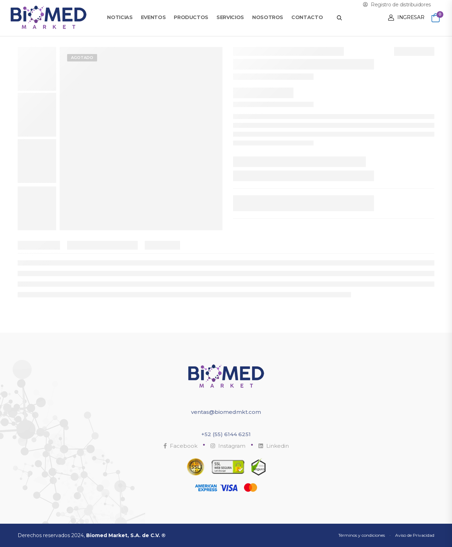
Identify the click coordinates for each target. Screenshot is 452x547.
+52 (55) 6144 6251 (226, 434)
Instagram (227, 445)
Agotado (82, 57)
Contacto (307, 17)
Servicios (230, 17)
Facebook (180, 445)
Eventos (153, 17)
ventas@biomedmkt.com (226, 412)
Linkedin (273, 445)
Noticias (119, 17)
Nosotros (267, 17)
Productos (191, 17)
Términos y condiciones (361, 535)
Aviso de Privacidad (414, 535)
